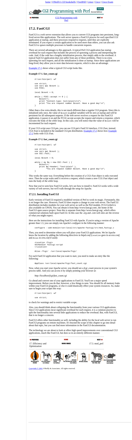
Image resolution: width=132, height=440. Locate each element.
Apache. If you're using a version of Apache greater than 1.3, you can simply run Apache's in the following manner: (74, 233)
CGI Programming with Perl (66, 19)
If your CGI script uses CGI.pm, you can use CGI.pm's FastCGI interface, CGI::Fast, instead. (72, 134)
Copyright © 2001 (36, 384)
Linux (90, 2)
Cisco (97, 2)
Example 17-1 (35, 68)
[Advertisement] (13, 219)
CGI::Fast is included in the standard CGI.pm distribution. (56, 136)
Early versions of (37, 211)
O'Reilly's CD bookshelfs (64, 2)
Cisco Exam (107, 2)
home (48, 2)
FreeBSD (81, 2)
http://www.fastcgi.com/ (86, 219)
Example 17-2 (90, 136)
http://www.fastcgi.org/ (92, 221)
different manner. (92, 348)
